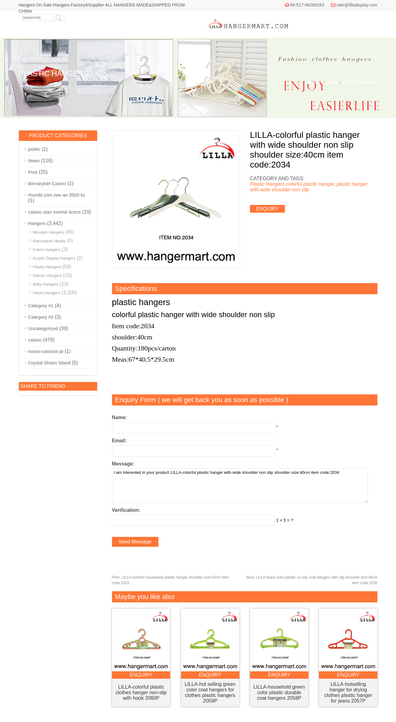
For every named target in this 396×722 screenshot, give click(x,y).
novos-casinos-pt (45, 351)
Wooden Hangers (48, 232)
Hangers (328, 82)
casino (34, 339)
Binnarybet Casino (47, 183)
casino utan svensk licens (54, 211)
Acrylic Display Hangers (54, 258)
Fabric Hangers (46, 249)
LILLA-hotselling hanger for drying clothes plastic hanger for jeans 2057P (348, 692)
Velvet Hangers (46, 293)
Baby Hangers (45, 284)
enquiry (267, 208)
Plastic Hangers (360, 82)
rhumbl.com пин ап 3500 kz (56, 194)
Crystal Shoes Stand (49, 362)
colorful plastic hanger (310, 184)
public (34, 149)
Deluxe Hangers (47, 275)
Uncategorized (43, 328)
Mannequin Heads (49, 241)
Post (32, 172)
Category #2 (41, 317)
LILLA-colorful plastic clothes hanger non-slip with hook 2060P (140, 692)
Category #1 (41, 305)
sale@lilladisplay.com (356, 4)
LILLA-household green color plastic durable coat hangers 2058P (279, 692)
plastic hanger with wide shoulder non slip (309, 186)
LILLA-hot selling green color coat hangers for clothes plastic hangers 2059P (210, 692)
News (34, 160)
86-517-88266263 (307, 4)
